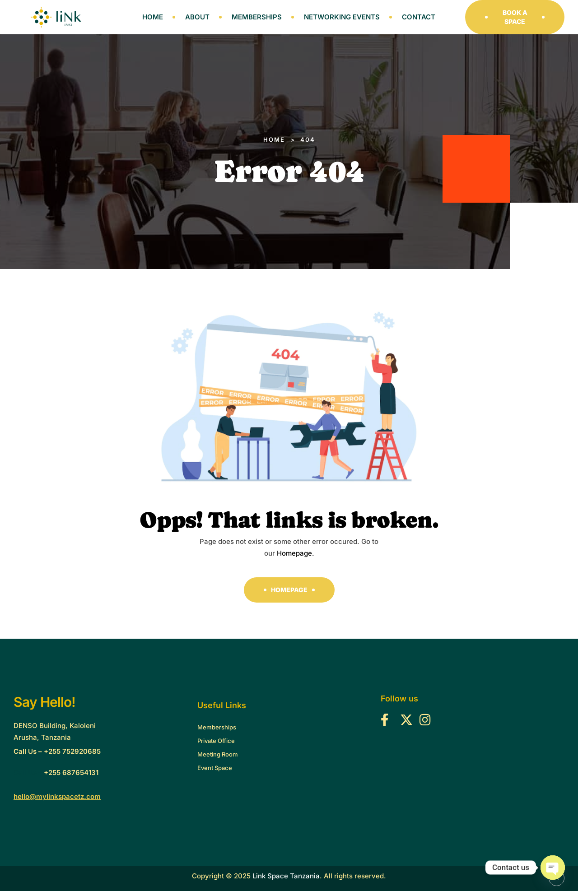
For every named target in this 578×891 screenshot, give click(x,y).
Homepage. (295, 553)
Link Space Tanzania (286, 876)
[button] (514, 17)
